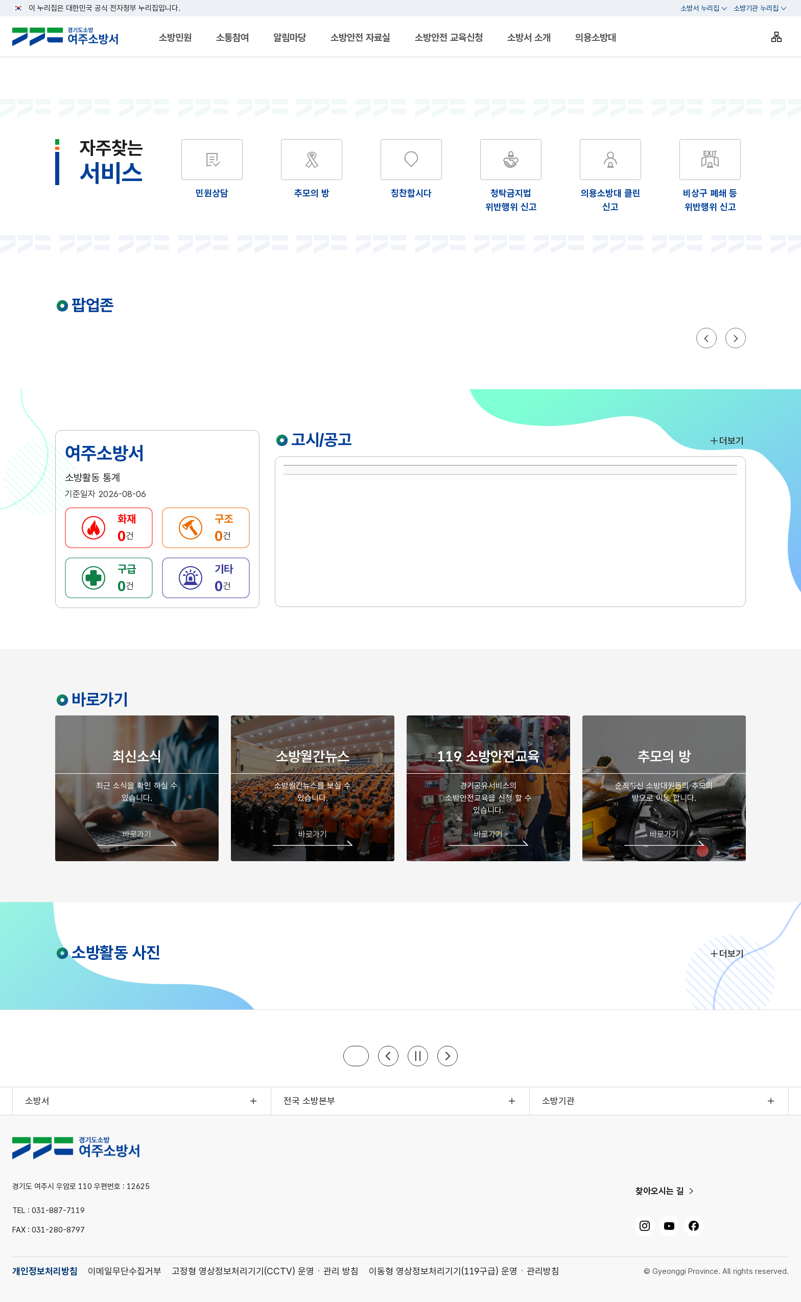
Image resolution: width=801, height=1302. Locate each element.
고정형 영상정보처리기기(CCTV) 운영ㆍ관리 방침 (265, 1271)
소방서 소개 (529, 37)
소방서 (37, 1100)
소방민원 (175, 37)
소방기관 (558, 1100)
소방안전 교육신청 (449, 37)
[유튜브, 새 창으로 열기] (669, 1226)
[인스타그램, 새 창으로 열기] (644, 1226)
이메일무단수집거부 (124, 1271)
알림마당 (289, 37)
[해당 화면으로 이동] (311, 169)
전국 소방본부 (309, 1100)
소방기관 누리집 (756, 8)
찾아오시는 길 (659, 1191)
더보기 (726, 440)
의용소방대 (595, 37)
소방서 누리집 (699, 8)
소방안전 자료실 (360, 37)
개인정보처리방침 (45, 1271)
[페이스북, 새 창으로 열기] (694, 1226)
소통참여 (232, 37)
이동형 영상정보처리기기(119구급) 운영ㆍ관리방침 (464, 1271)
